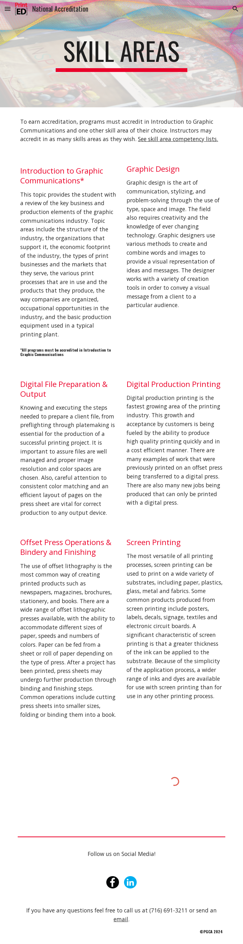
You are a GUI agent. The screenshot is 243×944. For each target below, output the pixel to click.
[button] (7, 8)
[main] (121, 53)
